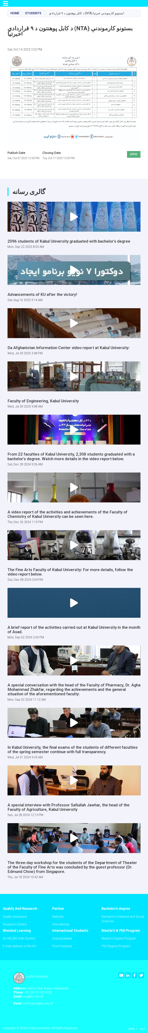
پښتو (132, 1028)
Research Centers (15, 924)
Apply (134, 154)
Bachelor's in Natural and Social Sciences (123, 919)
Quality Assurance (15, 916)
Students (33, 13)
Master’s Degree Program (119, 938)
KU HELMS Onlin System (19, 938)
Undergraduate (62, 938)
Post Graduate (62, 946)
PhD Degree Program (116, 946)
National (57, 916)
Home (14, 13)
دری (142, 1028)
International (60, 924)
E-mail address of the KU (19, 946)
